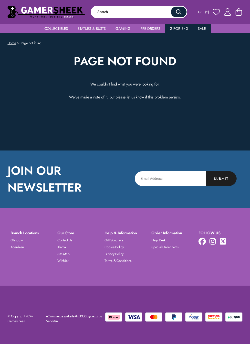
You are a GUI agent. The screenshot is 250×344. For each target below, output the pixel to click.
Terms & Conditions (118, 260)
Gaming (123, 28)
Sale (202, 28)
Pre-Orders (150, 28)
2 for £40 (179, 28)
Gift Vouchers (113, 240)
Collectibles (56, 28)
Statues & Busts (92, 28)
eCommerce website (60, 316)
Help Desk (158, 240)
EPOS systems (88, 316)
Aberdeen (17, 247)
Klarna (61, 247)
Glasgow (16, 240)
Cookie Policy (114, 247)
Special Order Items (164, 247)
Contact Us (64, 240)
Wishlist (62, 260)
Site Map (63, 253)
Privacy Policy (114, 253)
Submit (221, 178)
